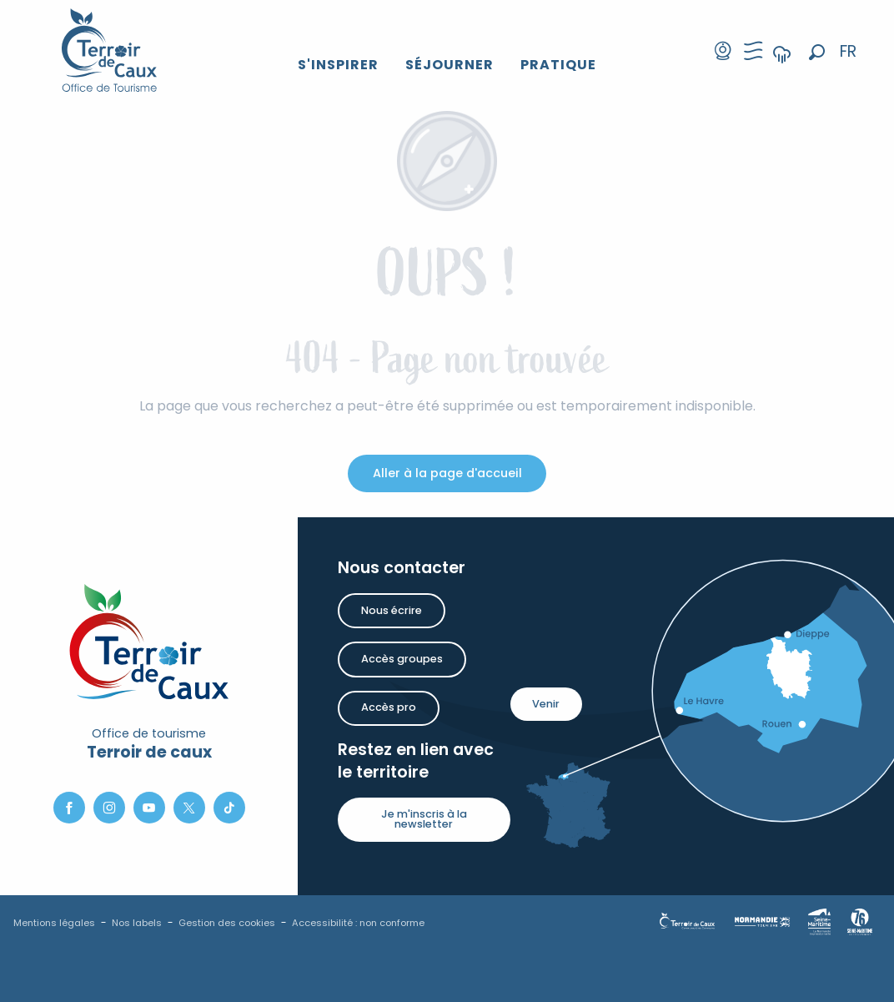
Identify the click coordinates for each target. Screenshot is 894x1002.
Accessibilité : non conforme (358, 922)
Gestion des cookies (226, 922)
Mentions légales (54, 922)
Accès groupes (402, 659)
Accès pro (388, 707)
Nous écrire (391, 610)
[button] (816, 52)
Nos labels (137, 922)
